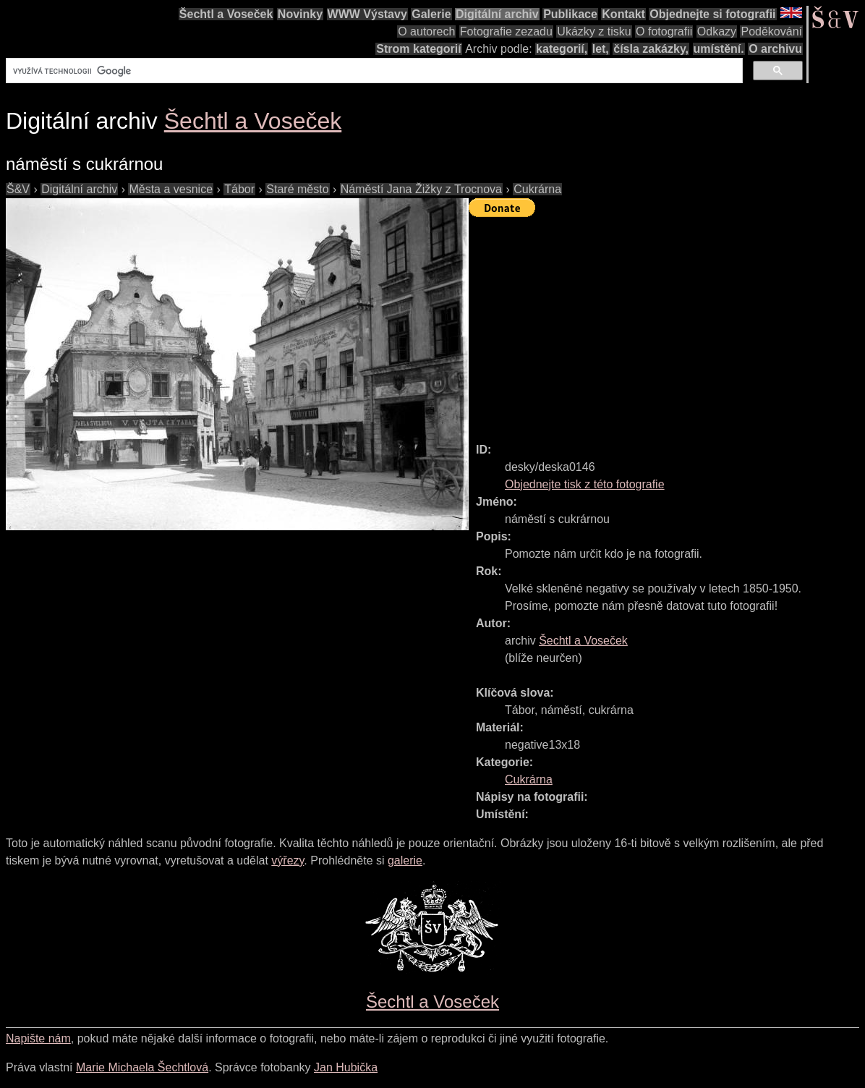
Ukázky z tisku (594, 31)
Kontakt (623, 14)
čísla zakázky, (651, 49)
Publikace (570, 14)
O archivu (775, 49)
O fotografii (664, 31)
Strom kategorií (418, 49)
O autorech (426, 31)
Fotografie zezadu (506, 31)
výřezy (287, 860)
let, (600, 49)
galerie (405, 860)
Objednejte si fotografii (712, 14)
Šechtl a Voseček (226, 14)
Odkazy (716, 31)
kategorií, (561, 49)
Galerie (431, 14)
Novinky (300, 14)
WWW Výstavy (367, 14)
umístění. (719, 49)
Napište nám (38, 1038)
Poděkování (771, 31)
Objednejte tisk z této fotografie (585, 484)
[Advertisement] (667, 323)
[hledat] (373, 70)
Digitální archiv (497, 14)
